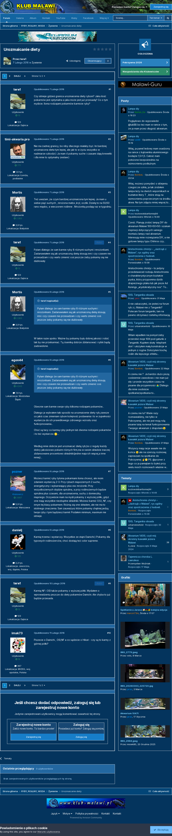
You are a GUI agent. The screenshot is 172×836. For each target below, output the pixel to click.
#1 (110, 89)
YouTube (60, 18)
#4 (109, 242)
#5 (109, 292)
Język (55, 813)
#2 (109, 139)
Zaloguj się (81, 737)
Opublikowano (144, 216)
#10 (109, 633)
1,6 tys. (18, 171)
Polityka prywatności (86, 813)
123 (18, 122)
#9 (109, 583)
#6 (109, 360)
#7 (109, 471)
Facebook (88, 18)
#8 (109, 529)
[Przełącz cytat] (38, 300)
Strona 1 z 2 (38, 76)
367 (17, 665)
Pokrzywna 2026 (132, 62)
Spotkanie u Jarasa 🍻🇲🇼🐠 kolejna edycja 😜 (145, 609)
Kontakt (46, 18)
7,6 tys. (18, 392)
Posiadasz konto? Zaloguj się (129, 7)
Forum (6, 19)
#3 (109, 192)
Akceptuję (161, 829)
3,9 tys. (18, 225)
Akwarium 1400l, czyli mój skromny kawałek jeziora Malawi (142, 539)
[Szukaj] (130, 18)
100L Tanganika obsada (141, 295)
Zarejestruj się (161, 6)
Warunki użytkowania (48, 831)
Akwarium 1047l (129, 713)
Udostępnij (73, 60)
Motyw (67, 813)
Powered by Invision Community (86, 817)
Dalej (17, 76)
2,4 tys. (18, 562)
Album (33, 18)
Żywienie (37, 62)
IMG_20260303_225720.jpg (136, 686)
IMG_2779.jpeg (129, 652)
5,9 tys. (18, 504)
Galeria (20, 18)
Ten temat (154, 18)
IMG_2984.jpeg (129, 741)
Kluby (74, 18)
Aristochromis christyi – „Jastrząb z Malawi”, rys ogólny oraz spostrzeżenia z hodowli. (147, 252)
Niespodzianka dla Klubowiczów (141, 71)
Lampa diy (133, 108)
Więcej (104, 18)
